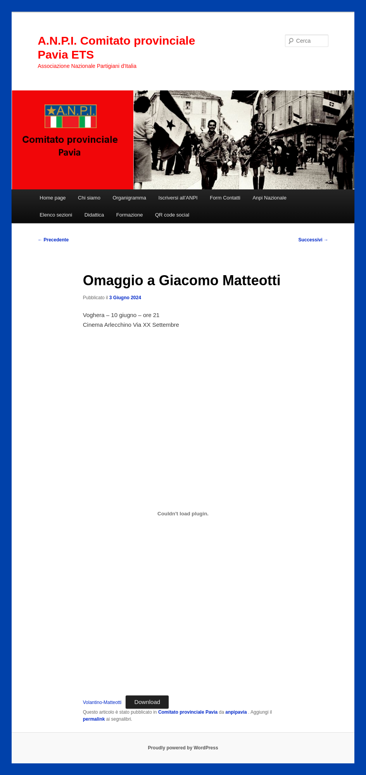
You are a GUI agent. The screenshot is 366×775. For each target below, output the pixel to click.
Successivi (313, 240)
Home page (53, 198)
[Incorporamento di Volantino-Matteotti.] (183, 513)
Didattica (94, 215)
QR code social (172, 215)
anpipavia (236, 712)
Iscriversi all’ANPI (178, 198)
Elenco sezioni (56, 215)
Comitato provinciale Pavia (188, 712)
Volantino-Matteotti (102, 702)
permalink (94, 719)
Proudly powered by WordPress (183, 748)
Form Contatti (225, 198)
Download (147, 702)
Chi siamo (89, 198)
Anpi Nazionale (269, 198)
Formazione (129, 215)
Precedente (53, 240)
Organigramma (129, 198)
